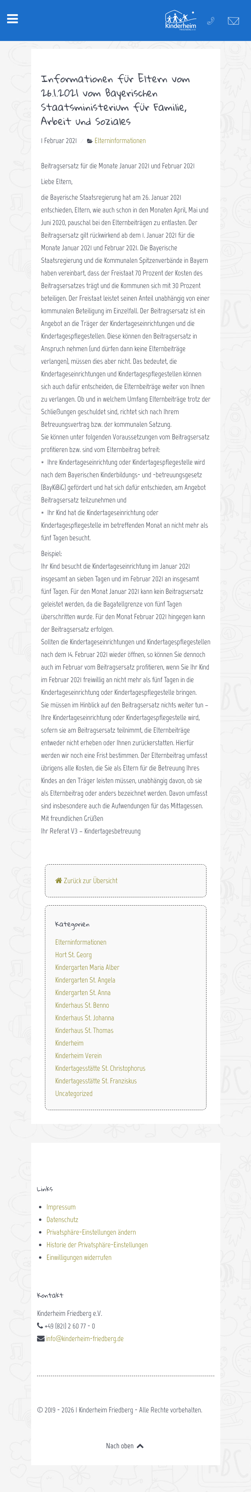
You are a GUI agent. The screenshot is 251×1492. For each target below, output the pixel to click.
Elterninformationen (80, 942)
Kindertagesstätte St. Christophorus (100, 1068)
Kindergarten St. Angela (85, 979)
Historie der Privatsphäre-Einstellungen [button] (97, 1244)
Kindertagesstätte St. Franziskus (96, 1080)
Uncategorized (74, 1093)
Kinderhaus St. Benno (82, 1005)
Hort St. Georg (73, 954)
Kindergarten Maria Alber (87, 967)
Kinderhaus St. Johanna (84, 1017)
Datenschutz (62, 1219)
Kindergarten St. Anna (83, 992)
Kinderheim (69, 1042)
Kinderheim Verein (78, 1055)
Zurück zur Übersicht (86, 880)
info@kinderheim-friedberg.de (85, 1338)
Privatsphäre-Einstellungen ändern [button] (91, 1232)
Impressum (61, 1206)
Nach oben (125, 1445)
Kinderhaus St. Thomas (84, 1030)
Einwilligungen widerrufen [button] (79, 1257)
